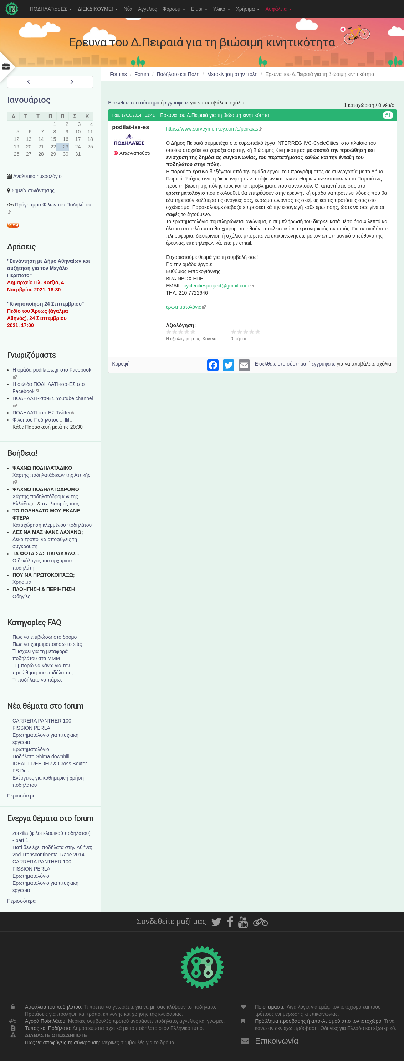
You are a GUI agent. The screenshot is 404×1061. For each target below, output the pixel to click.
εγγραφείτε (177, 103)
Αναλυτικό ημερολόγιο (37, 176)
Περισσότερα (21, 796)
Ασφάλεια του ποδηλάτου (53, 1007)
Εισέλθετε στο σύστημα (133, 103)
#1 (388, 115)
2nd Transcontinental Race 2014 (48, 854)
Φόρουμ (174, 9)
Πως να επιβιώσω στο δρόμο (44, 637)
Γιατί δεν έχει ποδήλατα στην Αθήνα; (52, 847)
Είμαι (199, 9)
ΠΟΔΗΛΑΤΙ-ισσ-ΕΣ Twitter (43, 412)
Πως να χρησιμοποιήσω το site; (47, 644)
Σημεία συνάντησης (33, 190)
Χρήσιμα (248, 9)
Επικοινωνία (276, 1040)
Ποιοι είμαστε (269, 1007)
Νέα (128, 9)
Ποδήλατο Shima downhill (41, 756)
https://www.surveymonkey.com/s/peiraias (214, 129)
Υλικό (221, 9)
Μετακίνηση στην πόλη (232, 74)
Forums (118, 74)
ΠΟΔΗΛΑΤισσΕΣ (51, 9)
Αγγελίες (147, 9)
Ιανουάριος (29, 100)
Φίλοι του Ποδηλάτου (37, 420)
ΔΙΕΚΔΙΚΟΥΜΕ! (98, 9)
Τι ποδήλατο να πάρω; (37, 680)
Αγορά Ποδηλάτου (45, 1021)
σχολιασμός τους (60, 503)
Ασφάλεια (278, 9)
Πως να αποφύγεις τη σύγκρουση (62, 1042)
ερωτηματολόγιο (186, 307)
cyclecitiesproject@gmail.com (219, 286)
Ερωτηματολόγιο (30, 749)
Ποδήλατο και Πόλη (178, 74)
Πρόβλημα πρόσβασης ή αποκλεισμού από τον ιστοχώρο (318, 1021)
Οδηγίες (21, 596)
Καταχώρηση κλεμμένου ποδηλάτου (52, 525)
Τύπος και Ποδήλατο (47, 1028)
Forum (141, 74)
